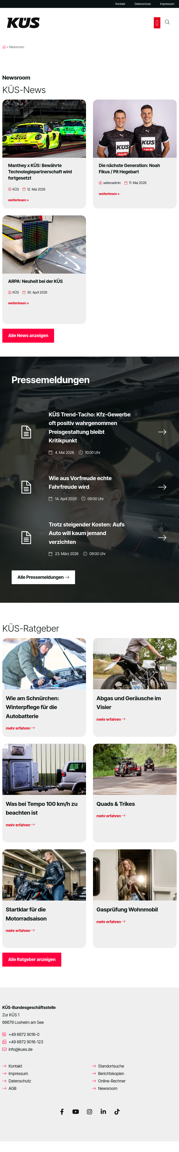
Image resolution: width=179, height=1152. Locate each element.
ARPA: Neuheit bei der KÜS (35, 281)
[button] (157, 22)
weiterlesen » (18, 200)
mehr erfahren (20, 739)
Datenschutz (142, 4)
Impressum (167, 4)
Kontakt (120, 4)
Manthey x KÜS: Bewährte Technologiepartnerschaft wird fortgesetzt (40, 172)
